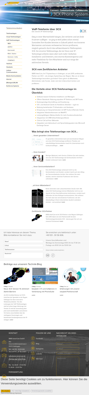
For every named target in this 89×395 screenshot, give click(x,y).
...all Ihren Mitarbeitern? (41, 185)
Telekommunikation (47, 2)
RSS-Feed (39, 358)
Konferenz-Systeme (12, 86)
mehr (61, 146)
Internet (8, 79)
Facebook (39, 338)
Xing (37, 343)
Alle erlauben (6, 391)
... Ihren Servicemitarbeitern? (43, 166)
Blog (78, 2)
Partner (62, 2)
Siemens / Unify (13, 57)
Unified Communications (11, 71)
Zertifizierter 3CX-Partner (42, 211)
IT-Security (37, 2)
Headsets (9, 67)
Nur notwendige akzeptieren (20, 391)
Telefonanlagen (11, 33)
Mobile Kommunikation (13, 76)
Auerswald (11, 50)
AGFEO (10, 47)
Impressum (18, 393)
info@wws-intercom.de (17, 355)
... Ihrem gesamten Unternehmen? (45, 135)
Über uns (66, 286)
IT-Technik (10, 286)
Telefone (9, 64)
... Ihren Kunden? (38, 152)
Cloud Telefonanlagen (13, 37)
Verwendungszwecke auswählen (42, 391)
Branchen (56, 2)
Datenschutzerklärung (7, 393)
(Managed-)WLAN (12, 83)
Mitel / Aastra (12, 54)
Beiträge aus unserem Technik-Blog (23, 264)
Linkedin (39, 353)
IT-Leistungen (29, 2)
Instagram (39, 348)
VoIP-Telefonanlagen (13, 40)
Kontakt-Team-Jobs (71, 2)
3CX (9, 43)
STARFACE (11, 60)
